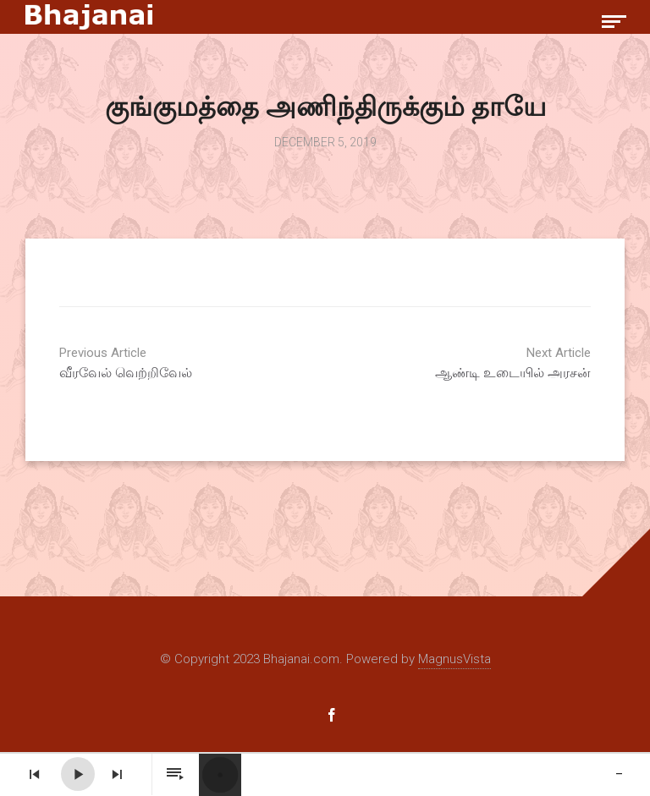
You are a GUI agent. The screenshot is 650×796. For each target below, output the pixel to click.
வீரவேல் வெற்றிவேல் (186, 363)
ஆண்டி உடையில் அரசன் (464, 363)
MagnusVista (454, 659)
